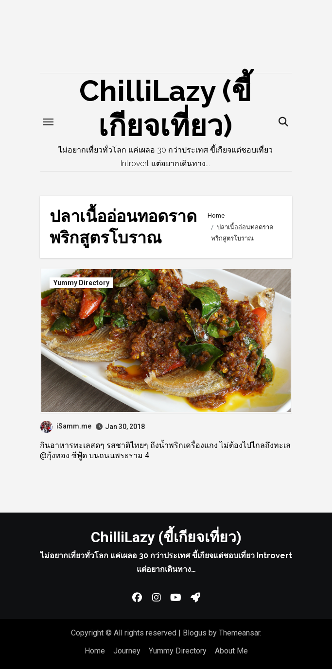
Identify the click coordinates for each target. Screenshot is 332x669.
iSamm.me (65, 426)
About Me (231, 650)
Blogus (195, 632)
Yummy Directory (81, 283)
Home (95, 650)
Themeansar (239, 632)
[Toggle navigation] (48, 122)
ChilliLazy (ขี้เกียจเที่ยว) (166, 537)
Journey (126, 650)
